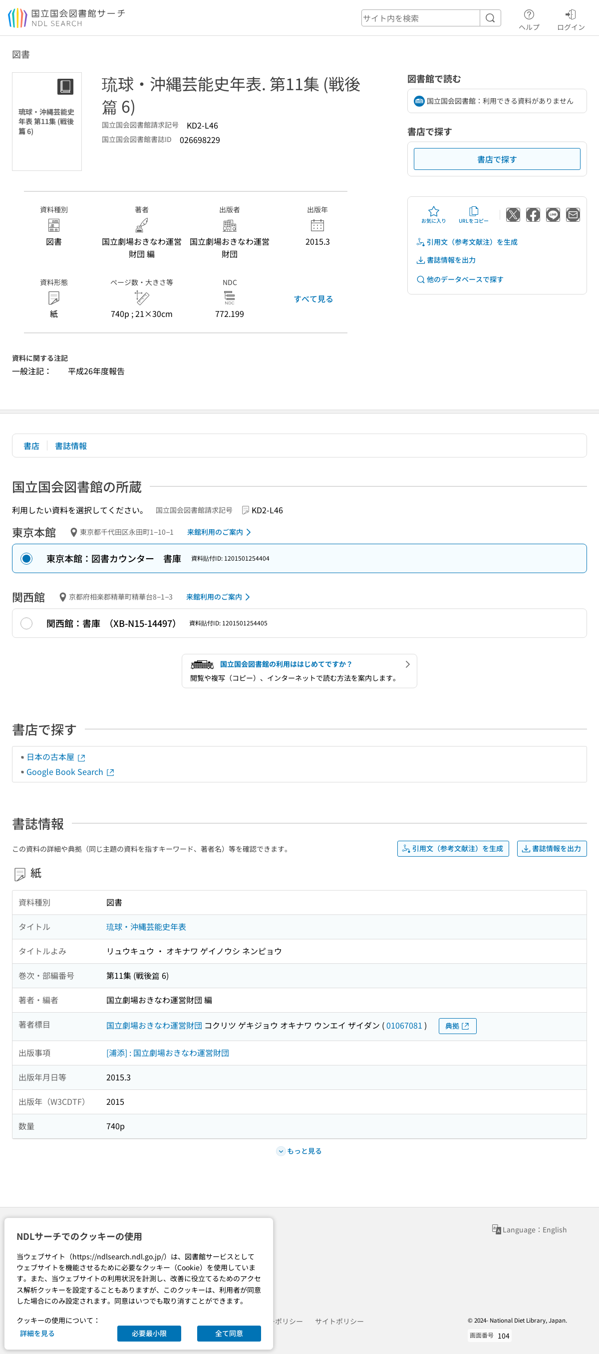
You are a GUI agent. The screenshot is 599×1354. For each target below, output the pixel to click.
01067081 (404, 1025)
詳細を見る (37, 1333)
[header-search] (431, 17)
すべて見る (313, 298)
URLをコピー (474, 214)
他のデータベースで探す (460, 279)
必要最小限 (149, 1333)
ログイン (571, 18)
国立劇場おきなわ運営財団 (154, 1025)
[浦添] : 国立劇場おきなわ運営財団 (167, 1052)
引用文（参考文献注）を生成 (467, 242)
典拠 (457, 1026)
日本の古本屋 (56, 756)
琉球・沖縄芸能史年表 (146, 926)
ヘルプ (529, 18)
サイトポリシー (339, 1321)
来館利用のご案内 (221, 532)
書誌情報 (71, 445)
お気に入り (433, 214)
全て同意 (229, 1333)
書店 (31, 445)
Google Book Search (70, 771)
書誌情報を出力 (446, 260)
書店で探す (497, 159)
